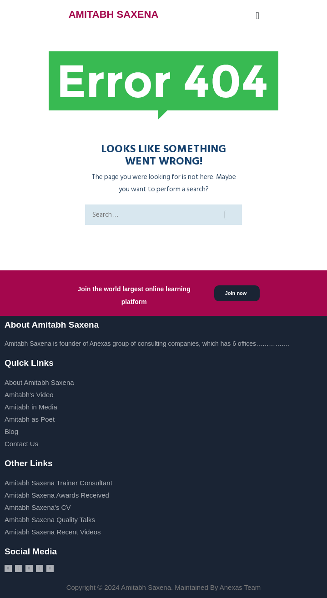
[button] (257, 15)
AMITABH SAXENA (114, 14)
